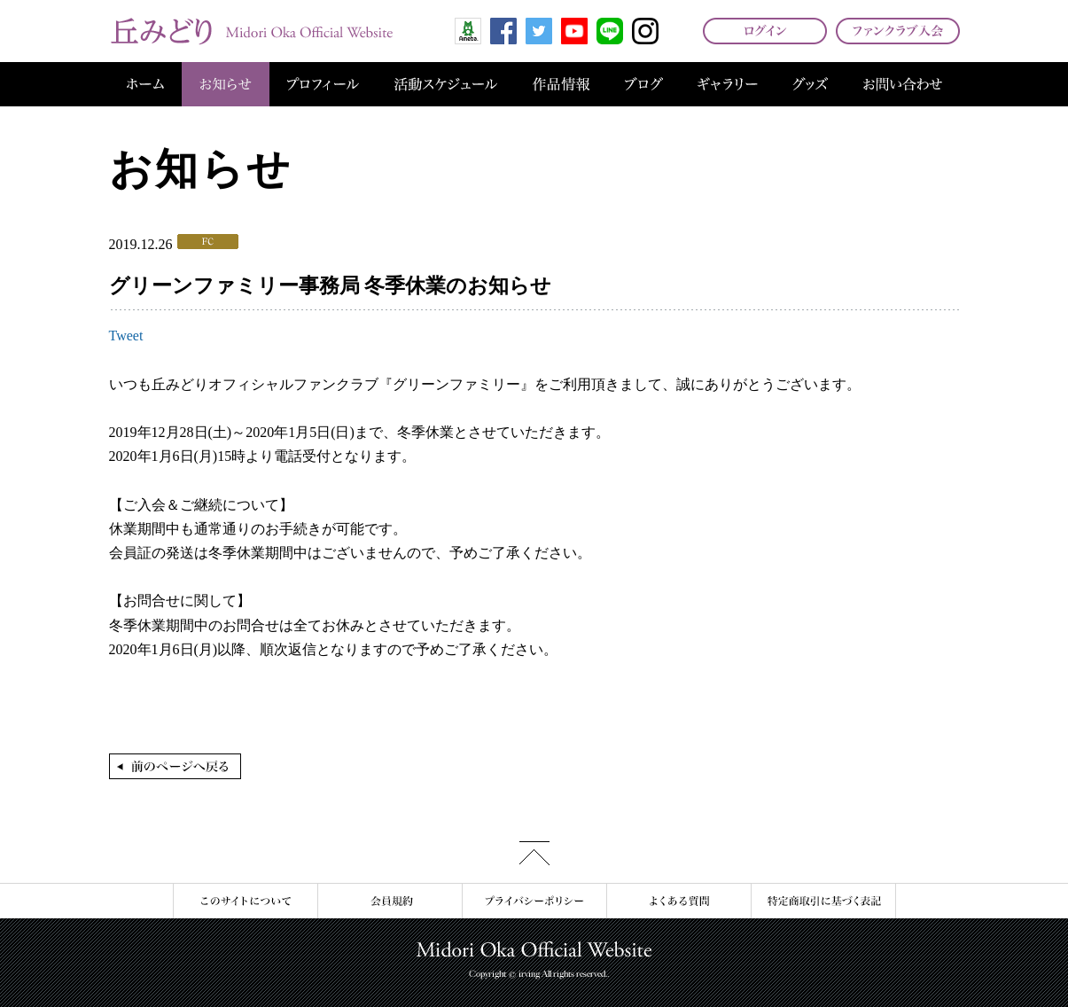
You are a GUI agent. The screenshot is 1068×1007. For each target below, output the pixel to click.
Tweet (126, 335)
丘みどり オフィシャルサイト (251, 31)
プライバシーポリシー (534, 901)
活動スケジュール (446, 84)
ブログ (644, 84)
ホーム (145, 84)
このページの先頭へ (534, 853)
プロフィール (323, 84)
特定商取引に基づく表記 (823, 901)
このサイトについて (245, 901)
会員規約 (389, 901)
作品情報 (561, 84)
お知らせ (225, 84)
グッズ (810, 84)
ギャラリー (728, 84)
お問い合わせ (903, 84)
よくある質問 (678, 901)
